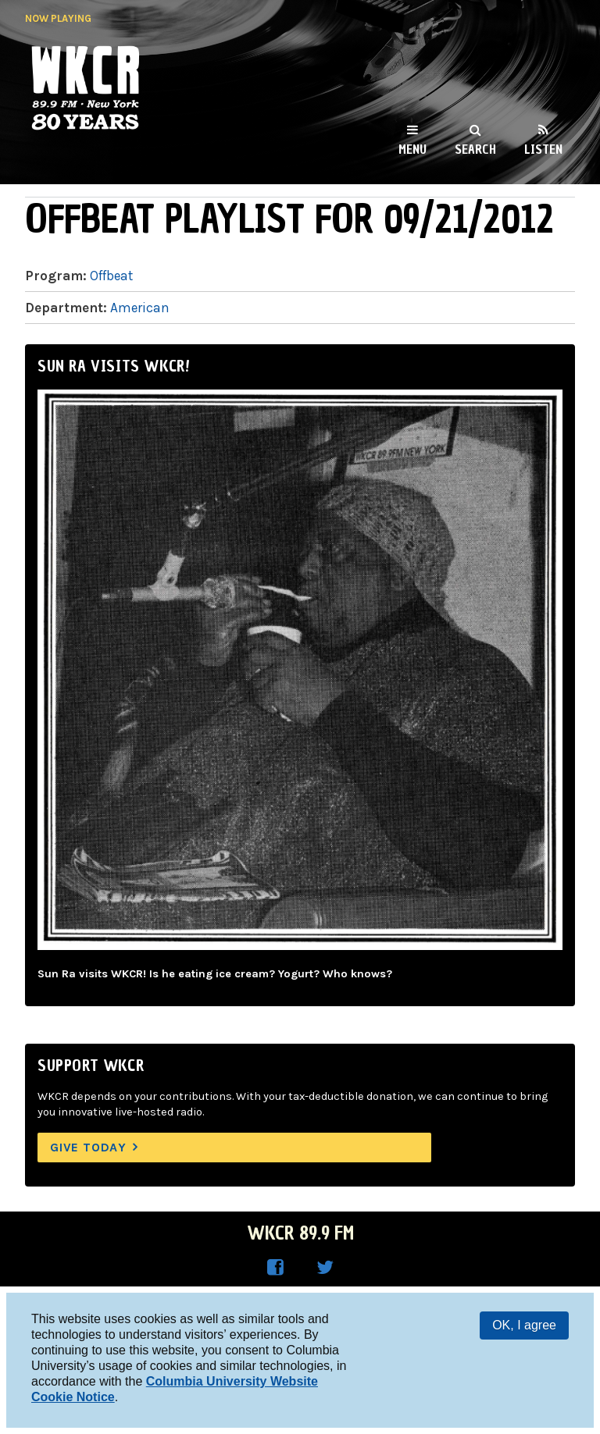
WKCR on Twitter (325, 1267)
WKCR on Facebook (275, 1267)
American (140, 307)
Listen (543, 149)
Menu (412, 149)
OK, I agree (524, 1325)
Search (475, 149)
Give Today (88, 1147)
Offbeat (111, 275)
